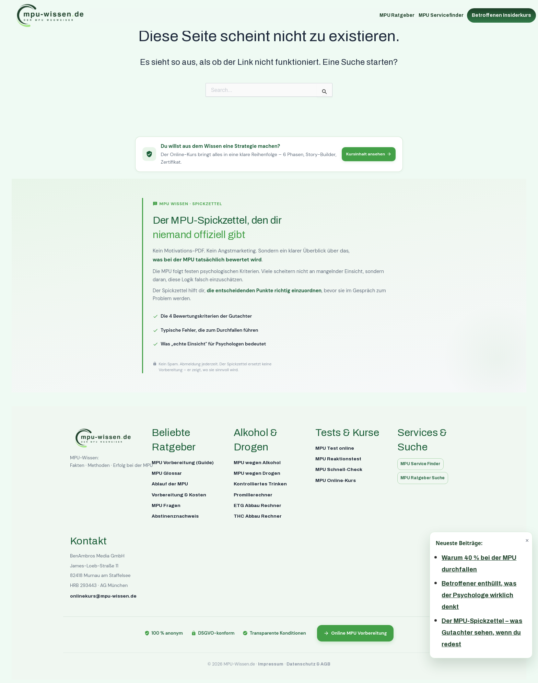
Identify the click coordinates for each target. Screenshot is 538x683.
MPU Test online (334, 447)
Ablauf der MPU (170, 483)
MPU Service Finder (423, 463)
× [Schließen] (527, 540)
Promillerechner (253, 494)
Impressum (270, 664)
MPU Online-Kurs (335, 479)
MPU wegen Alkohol (257, 461)
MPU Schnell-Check (338, 468)
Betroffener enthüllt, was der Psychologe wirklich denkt (479, 595)
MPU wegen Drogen (257, 472)
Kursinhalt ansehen (366, 153)
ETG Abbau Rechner (257, 504)
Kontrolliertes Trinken (260, 483)
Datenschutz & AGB (308, 664)
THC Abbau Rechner (258, 515)
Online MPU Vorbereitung (355, 632)
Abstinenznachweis (175, 515)
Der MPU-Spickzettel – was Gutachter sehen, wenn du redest (482, 632)
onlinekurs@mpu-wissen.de (103, 595)
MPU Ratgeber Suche (425, 477)
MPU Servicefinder (441, 15)
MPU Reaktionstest (338, 458)
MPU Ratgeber (396, 15)
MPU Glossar (167, 472)
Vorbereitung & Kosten (179, 494)
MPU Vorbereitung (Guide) (183, 461)
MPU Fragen (166, 504)
